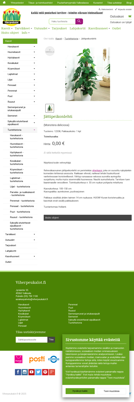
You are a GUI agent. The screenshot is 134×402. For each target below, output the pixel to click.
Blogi (129, 3)
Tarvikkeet (22, 28)
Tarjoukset (59, 28)
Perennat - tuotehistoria (22, 200)
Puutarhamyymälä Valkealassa (73, 3)
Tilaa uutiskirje (114, 3)
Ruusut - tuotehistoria (21, 217)
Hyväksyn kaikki (80, 391)
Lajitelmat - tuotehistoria (16, 179)
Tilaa (51, 339)
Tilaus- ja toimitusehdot (40, 3)
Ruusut (11, 101)
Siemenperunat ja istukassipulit (16, 109)
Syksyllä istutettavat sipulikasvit (18, 123)
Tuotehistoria (14, 130)
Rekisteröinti (107, 9)
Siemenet (12, 115)
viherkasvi (97, 170)
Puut (10, 96)
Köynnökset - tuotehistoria (17, 171)
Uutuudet (40, 28)
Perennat (12, 90)
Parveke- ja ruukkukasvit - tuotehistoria (22, 194)
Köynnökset (14, 68)
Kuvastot (98, 3)
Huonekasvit (14, 52)
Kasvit (5, 28)
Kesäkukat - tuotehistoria (16, 162)
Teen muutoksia (111, 391)
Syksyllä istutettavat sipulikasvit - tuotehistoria (20, 226)
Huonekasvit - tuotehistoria (17, 145)
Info (24, 32)
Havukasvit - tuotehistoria (16, 137)
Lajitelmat (13, 74)
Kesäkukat (13, 63)
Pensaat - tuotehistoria (22, 206)
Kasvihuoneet (98, 28)
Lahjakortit (78, 28)
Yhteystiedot (17, 3)
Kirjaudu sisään (125, 9)
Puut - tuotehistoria (20, 212)
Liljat (10, 79)
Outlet (8, 262)
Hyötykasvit (14, 57)
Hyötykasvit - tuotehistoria (16, 154)
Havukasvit (13, 46)
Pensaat (12, 85)
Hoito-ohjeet (10, 32)
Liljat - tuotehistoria (20, 186)
